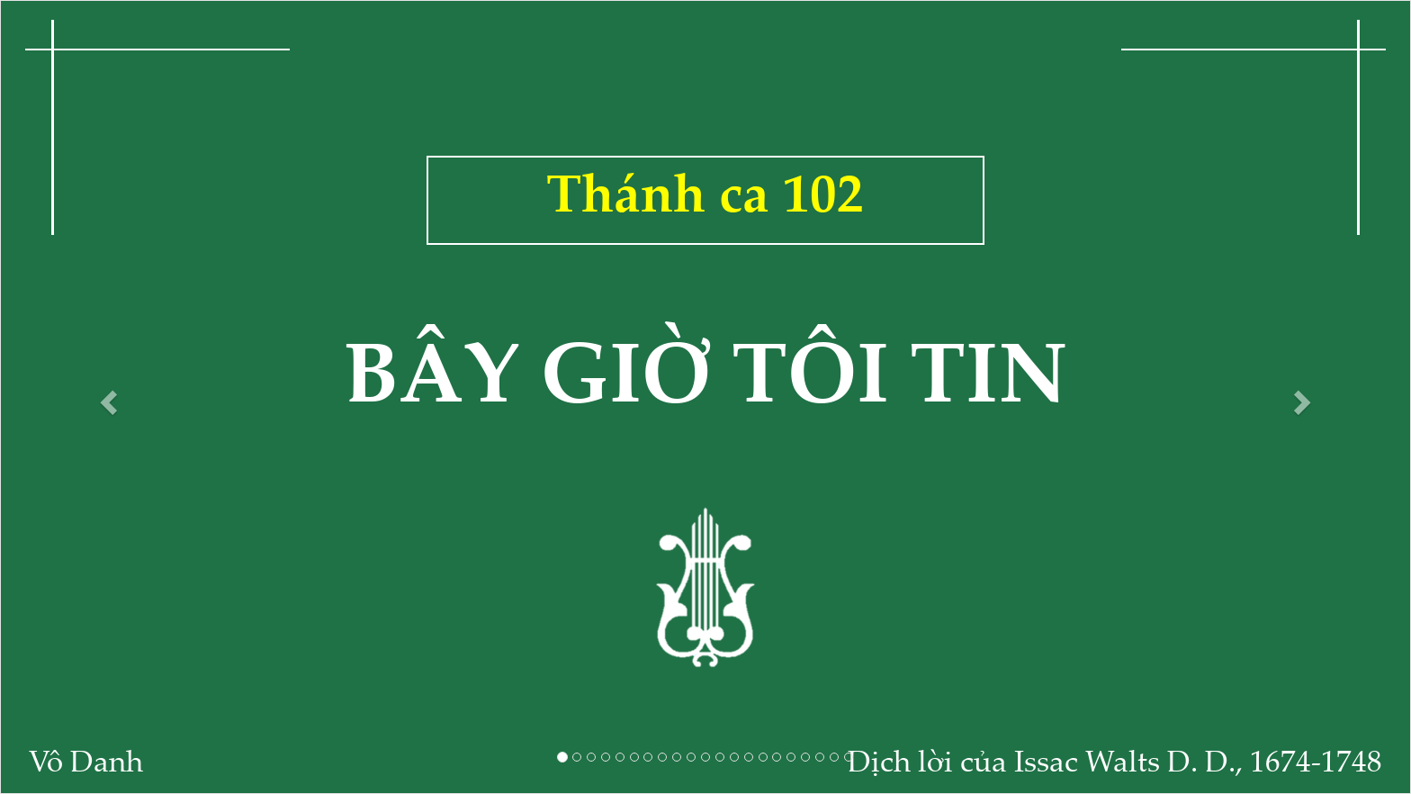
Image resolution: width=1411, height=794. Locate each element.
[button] (105, 397)
